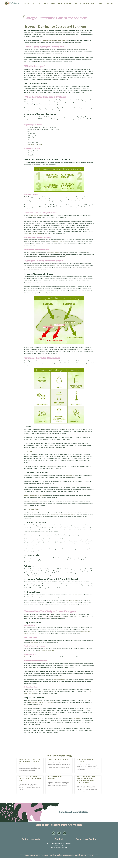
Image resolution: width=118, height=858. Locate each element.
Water (29, 451)
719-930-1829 (59, 845)
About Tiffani (43, 3)
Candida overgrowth (54, 252)
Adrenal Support (59, 679)
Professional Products (67, 3)
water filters (33, 642)
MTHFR (81, 349)
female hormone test (71, 601)
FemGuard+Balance (35, 702)
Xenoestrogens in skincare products (34, 495)
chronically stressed (78, 595)
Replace (26, 657)
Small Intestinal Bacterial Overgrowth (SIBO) (63, 514)
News (53, 3)
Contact (100, 3)
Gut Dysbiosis (33, 509)
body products (70, 475)
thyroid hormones (59, 241)
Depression (31, 144)
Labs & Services (29, 3)
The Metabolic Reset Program (67, 5)
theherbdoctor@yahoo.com (59, 847)
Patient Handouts (87, 3)
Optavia (110, 3)
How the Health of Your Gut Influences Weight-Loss (29, 761)
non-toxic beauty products (46, 650)
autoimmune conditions (48, 40)
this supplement (76, 718)
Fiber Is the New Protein (58, 759)
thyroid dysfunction (61, 40)
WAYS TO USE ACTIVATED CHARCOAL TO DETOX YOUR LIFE (30, 779)
